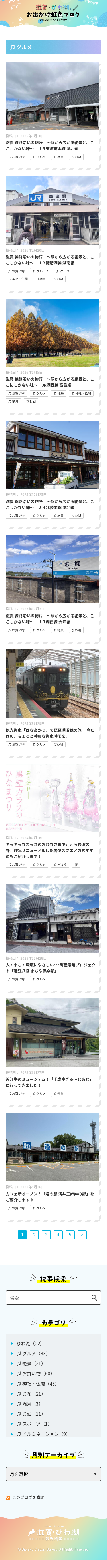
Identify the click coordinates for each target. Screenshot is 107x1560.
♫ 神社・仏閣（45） (38, 1383)
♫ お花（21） (31, 1393)
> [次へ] (82, 1234)
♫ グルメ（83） (33, 1353)
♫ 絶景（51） (31, 1363)
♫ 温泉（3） (30, 1403)
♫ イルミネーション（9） (43, 1433)
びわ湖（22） (31, 1343)
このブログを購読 (28, 1497)
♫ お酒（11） (31, 1413)
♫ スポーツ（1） (34, 1423)
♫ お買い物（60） (36, 1373)
